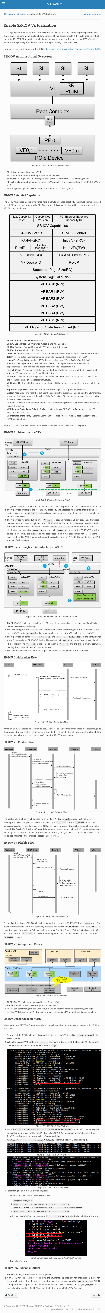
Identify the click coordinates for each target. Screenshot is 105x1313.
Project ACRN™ (54, 4)
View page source (92, 14)
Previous (10, 1295)
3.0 (5, 14)
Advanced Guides (17, 14)
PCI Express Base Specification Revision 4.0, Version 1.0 (71, 49)
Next (96, 1295)
